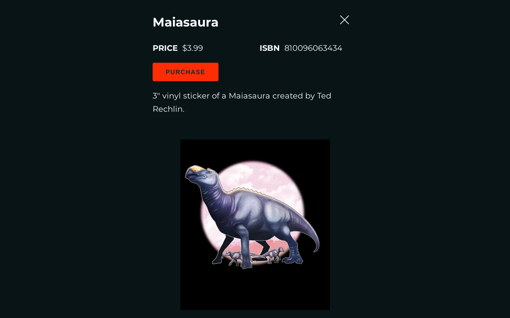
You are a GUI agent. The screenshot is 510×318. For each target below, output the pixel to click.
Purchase (86, 109)
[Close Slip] (476, 52)
